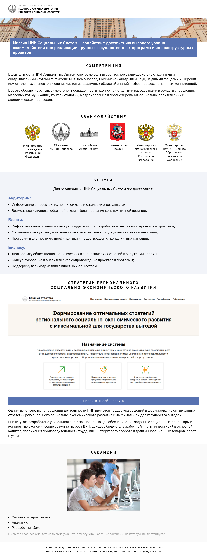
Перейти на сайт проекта (103, 401)
